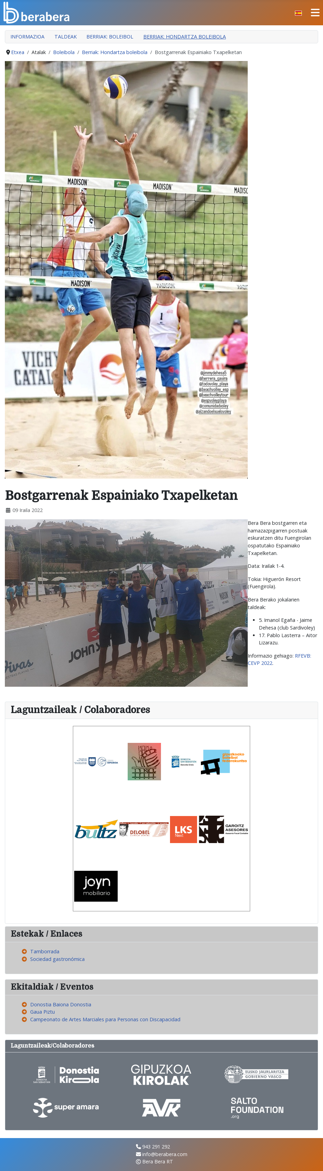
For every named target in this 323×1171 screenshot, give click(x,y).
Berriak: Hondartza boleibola (184, 36)
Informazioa (27, 36)
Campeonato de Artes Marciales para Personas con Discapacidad (105, 1019)
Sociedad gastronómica (57, 959)
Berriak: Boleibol (109, 36)
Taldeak (65, 36)
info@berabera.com (164, 1154)
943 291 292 (156, 1146)
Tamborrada (44, 951)
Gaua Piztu (42, 1011)
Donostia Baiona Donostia (60, 1004)
